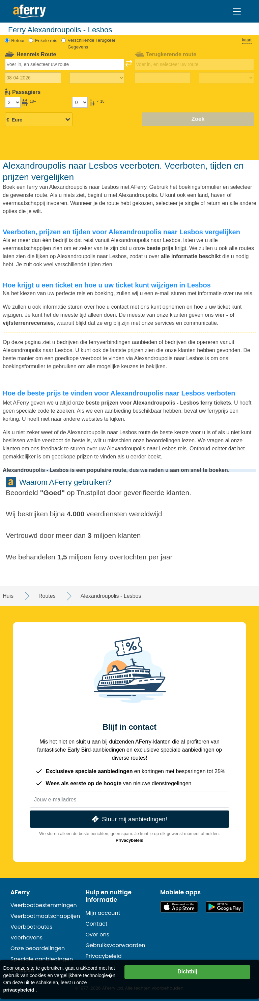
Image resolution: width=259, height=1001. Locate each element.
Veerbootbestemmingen (43, 905)
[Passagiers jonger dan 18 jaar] (80, 102)
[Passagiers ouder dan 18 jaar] (13, 102)
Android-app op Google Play (224, 906)
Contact (97, 924)
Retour (18, 40)
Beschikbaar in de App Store (179, 906)
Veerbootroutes (31, 927)
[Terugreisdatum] (163, 77)
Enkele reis (46, 40)
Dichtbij (187, 971)
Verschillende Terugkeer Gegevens (92, 43)
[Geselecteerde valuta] (38, 119)
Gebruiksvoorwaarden (115, 945)
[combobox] (65, 64)
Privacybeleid (130, 840)
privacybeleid (18, 990)
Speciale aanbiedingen (41, 959)
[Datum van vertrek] (33, 77)
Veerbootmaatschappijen (45, 916)
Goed (53, 492)
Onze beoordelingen (37, 948)
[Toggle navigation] (237, 11)
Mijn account (103, 913)
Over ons (98, 934)
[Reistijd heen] (96, 78)
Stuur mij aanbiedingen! (128, 819)
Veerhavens (26, 937)
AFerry (20, 892)
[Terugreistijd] (226, 78)
